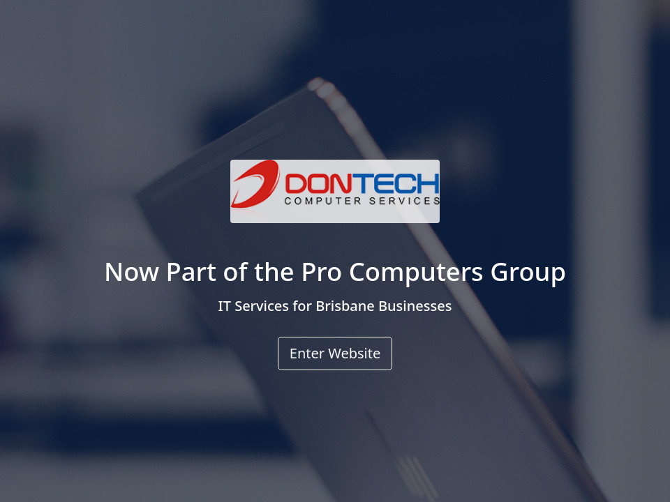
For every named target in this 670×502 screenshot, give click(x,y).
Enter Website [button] (335, 353)
